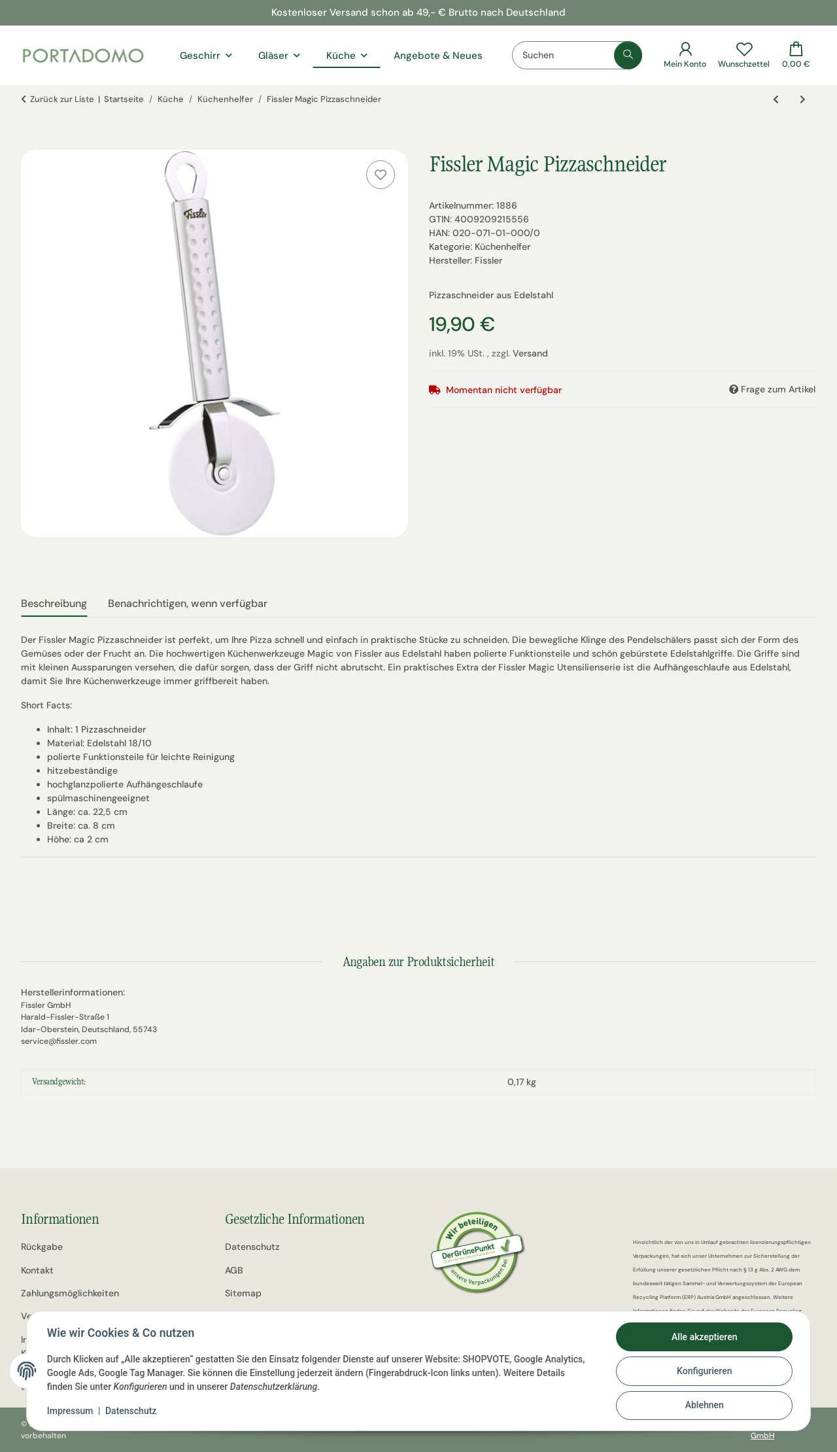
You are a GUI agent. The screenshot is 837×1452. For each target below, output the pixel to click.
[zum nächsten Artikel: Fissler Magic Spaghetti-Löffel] (802, 100)
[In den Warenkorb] (31, 142)
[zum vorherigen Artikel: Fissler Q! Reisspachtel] (775, 100)
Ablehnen (703, 1405)
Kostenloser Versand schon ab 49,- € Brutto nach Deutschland (418, 12)
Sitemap (243, 1293)
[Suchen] (577, 55)
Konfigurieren (703, 1371)
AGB (234, 1270)
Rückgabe (42, 1247)
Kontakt (37, 1270)
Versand (530, 353)
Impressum (71, 1411)
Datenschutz (131, 1411)
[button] (685, 55)
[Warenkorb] (796, 55)
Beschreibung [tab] (54, 603)
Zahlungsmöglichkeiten (70, 1293)
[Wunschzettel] (744, 55)
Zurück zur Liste (62, 99)
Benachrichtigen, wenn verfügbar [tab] (187, 603)
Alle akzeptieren (703, 1337)
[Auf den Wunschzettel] (380, 174)
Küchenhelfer (502, 246)
